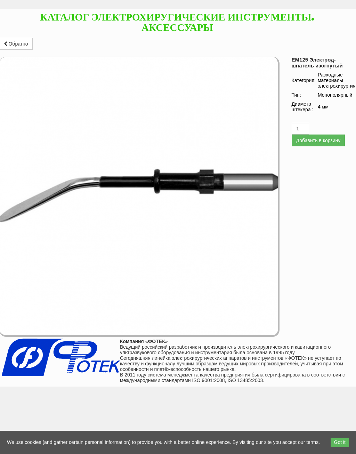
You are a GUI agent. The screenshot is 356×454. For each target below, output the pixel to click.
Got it (340, 442)
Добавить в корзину (318, 140)
